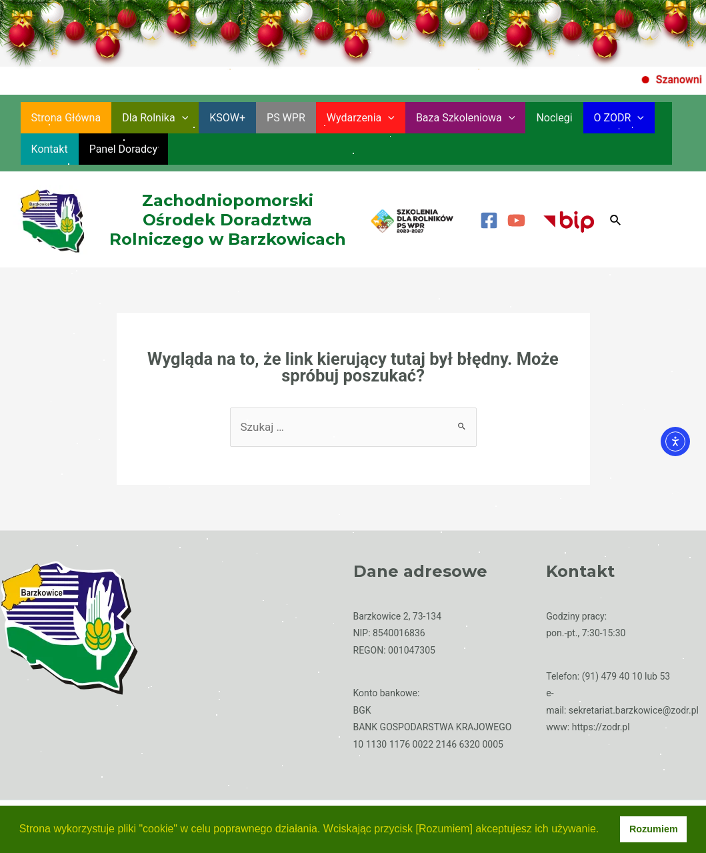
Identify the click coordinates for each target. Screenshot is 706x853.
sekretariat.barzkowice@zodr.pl (634, 710)
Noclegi (554, 117)
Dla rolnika (155, 117)
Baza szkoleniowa (465, 117)
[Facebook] (489, 220)
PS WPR (286, 117)
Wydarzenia (361, 117)
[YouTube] (516, 220)
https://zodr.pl (601, 727)
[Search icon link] (616, 220)
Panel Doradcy (123, 149)
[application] (182, 117)
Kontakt (49, 149)
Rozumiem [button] (653, 829)
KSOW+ (227, 117)
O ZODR (619, 117)
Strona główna (66, 117)
